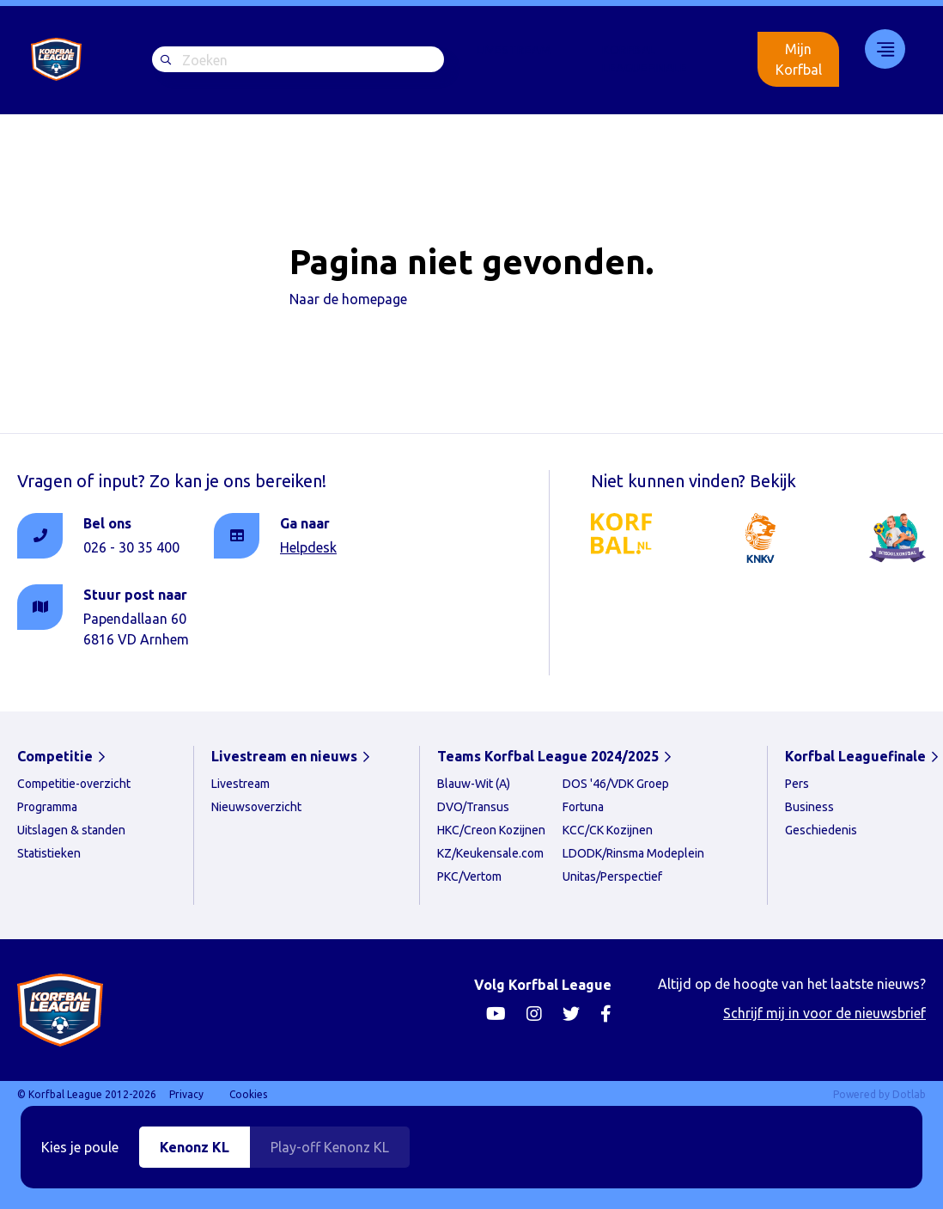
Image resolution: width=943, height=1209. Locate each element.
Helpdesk (308, 547)
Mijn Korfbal (799, 59)
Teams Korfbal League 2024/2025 (548, 756)
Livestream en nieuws (284, 756)
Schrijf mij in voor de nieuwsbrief (824, 1013)
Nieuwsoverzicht (256, 807)
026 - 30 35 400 (131, 547)
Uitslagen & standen (71, 830)
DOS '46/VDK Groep (616, 784)
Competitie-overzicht (74, 784)
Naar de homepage (348, 299)
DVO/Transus (473, 807)
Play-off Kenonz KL (330, 1147)
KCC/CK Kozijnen (608, 830)
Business (809, 807)
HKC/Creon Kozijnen (491, 830)
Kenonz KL (194, 1147)
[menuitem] (513, 59)
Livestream (514, 50)
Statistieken (49, 853)
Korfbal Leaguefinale (644, 59)
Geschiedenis (821, 830)
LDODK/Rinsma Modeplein (633, 853)
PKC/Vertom (469, 876)
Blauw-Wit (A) (473, 784)
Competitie (55, 756)
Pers (797, 784)
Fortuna (583, 807)
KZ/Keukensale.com (490, 853)
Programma (47, 807)
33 (879, 49)
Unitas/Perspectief (612, 876)
